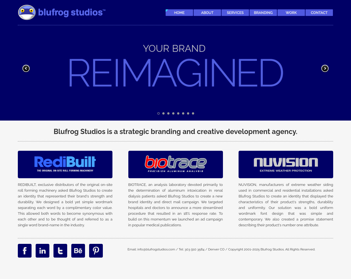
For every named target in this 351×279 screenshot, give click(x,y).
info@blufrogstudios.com (156, 249)
